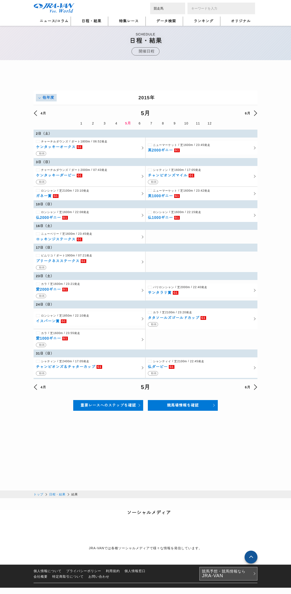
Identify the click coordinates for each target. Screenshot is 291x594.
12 (210, 123)
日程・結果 (57, 495)
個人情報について (48, 572)
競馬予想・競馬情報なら (224, 575)
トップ (38, 495)
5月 (128, 123)
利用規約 (113, 572)
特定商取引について (68, 578)
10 (186, 123)
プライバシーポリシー (83, 572)
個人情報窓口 (135, 572)
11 (198, 123)
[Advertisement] (145, 79)
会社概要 (41, 578)
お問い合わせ (98, 578)
